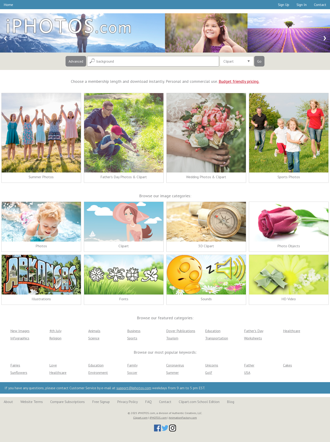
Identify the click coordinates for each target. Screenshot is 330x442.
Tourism (172, 338)
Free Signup (101, 401)
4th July (55, 330)
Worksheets (253, 338)
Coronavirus (175, 365)
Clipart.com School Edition (199, 401)
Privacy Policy (127, 401)
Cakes (287, 365)
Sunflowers (18, 372)
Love (53, 365)
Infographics (19, 338)
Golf (208, 372)
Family (132, 365)
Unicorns (211, 365)
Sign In (302, 4)
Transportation (216, 338)
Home (8, 4)
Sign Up (283, 4)
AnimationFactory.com (183, 417)
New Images (20, 330)
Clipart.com (140, 417)
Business (133, 330)
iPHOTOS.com (158, 417)
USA (247, 372)
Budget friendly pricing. (239, 81)
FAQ (148, 401)
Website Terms (31, 401)
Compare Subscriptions (67, 401)
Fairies (15, 365)
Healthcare (291, 330)
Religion (55, 338)
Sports (132, 338)
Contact (320, 4)
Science (93, 338)
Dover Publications (180, 330)
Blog (230, 401)
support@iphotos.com (133, 388)
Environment (98, 372)
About (8, 401)
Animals (94, 330)
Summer (172, 372)
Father (249, 365)
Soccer (132, 372)
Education (212, 330)
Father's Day (253, 330)
